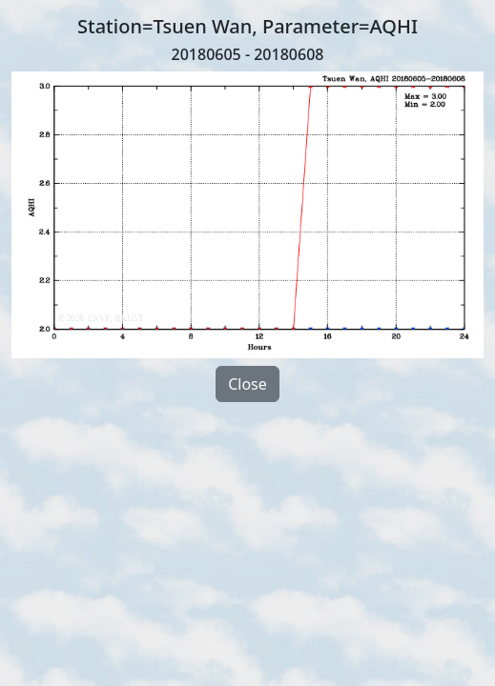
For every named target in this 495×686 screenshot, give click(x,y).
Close (247, 383)
